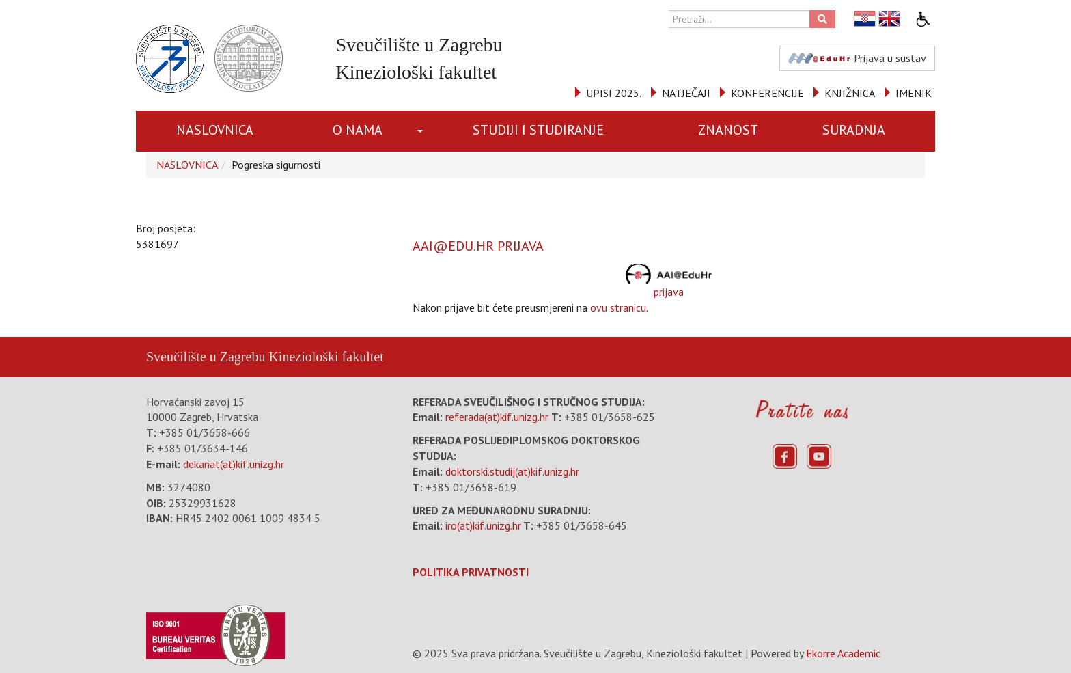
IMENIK (913, 93)
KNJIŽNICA (849, 93)
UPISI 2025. (613, 93)
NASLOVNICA (214, 130)
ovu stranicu (618, 307)
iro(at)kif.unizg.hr (483, 525)
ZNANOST (728, 130)
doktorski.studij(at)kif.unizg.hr (512, 471)
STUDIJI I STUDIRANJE (538, 130)
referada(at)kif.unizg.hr (496, 417)
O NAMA (357, 130)
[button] (422, 131)
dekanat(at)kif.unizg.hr (233, 464)
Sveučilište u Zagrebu (205, 356)
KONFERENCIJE (767, 93)
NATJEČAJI (686, 93)
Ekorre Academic (843, 653)
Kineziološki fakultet (325, 356)
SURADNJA (853, 130)
